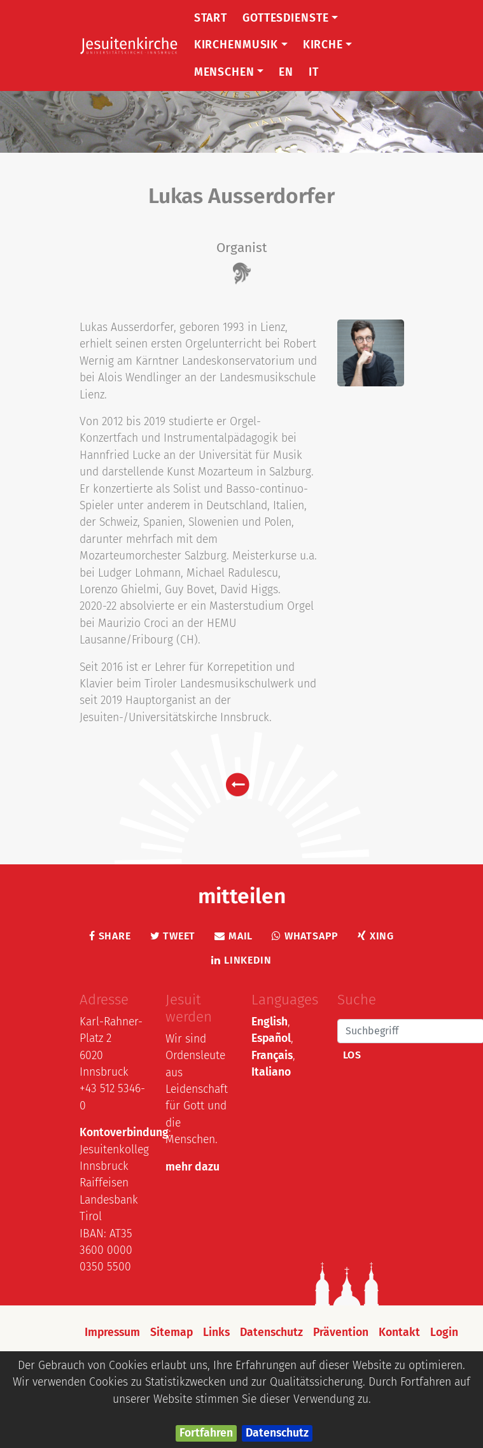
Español (271, 1038)
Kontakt (399, 1332)
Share (110, 936)
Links (216, 1332)
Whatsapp (305, 936)
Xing (376, 936)
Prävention (340, 1332)
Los (352, 1055)
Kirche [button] (328, 45)
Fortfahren (206, 1433)
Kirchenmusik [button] (241, 45)
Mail (233, 936)
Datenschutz (277, 1433)
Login (444, 1332)
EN (286, 72)
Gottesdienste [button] (290, 18)
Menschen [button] (229, 72)
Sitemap (171, 1332)
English (269, 1022)
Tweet (173, 936)
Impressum (112, 1332)
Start (210, 18)
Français (272, 1055)
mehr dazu (192, 1167)
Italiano (271, 1072)
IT (314, 72)
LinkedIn (241, 960)
